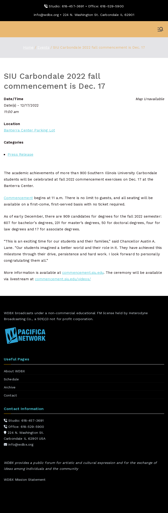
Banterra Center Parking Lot (29, 130)
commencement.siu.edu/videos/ (63, 279)
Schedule (11, 379)
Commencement (18, 198)
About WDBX (14, 371)
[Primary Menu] (160, 29)
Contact (10, 395)
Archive (9, 387)
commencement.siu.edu (83, 272)
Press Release (20, 154)
